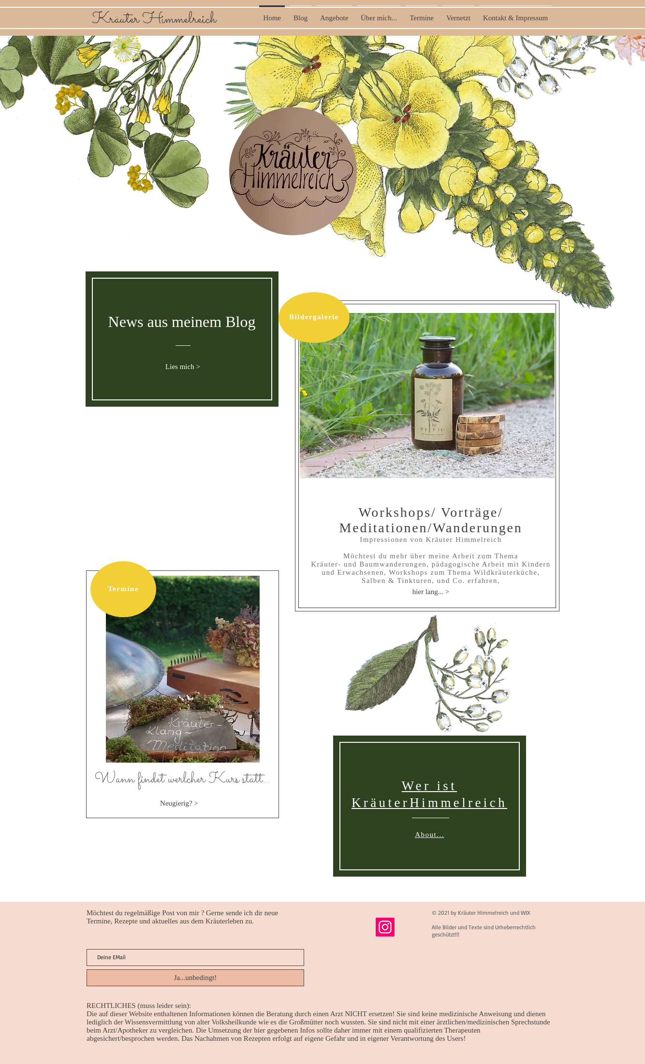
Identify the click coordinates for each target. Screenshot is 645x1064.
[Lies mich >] (183, 367)
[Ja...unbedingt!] (195, 977)
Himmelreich (179, 19)
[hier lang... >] (431, 591)
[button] (427, 395)
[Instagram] (385, 927)
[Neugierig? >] (179, 803)
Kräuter (117, 19)
